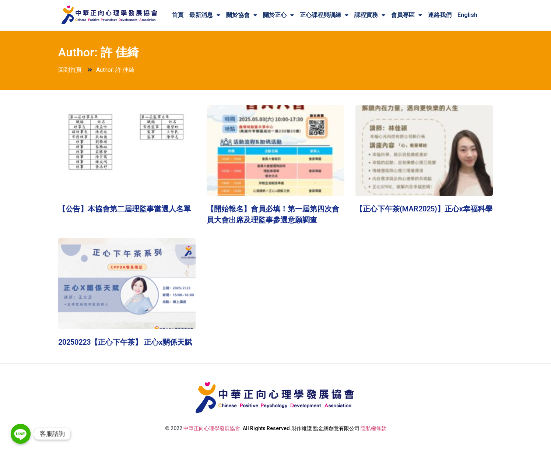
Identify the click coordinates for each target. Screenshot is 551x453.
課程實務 (369, 15)
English (467, 14)
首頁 (177, 14)
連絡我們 (440, 14)
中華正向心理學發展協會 (211, 428)
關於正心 (278, 15)
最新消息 (204, 15)
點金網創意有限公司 (336, 428)
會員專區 (406, 15)
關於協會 (241, 15)
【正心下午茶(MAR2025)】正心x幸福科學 (423, 208)
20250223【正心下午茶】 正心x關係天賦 (125, 342)
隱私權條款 (373, 428)
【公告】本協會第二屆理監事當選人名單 (124, 208)
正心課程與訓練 (324, 15)
